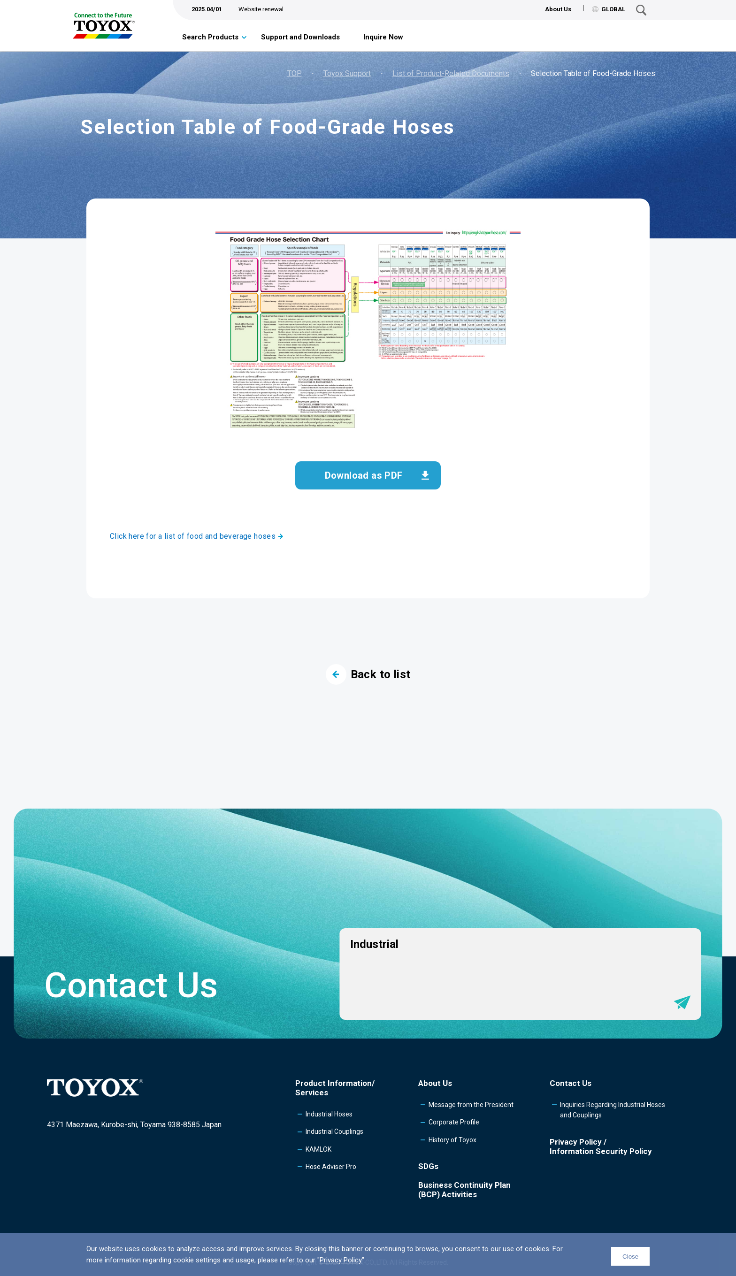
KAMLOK (318, 1149)
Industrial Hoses (329, 1114)
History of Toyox (452, 1140)
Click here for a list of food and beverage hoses (193, 536)
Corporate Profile (454, 1122)
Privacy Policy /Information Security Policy (601, 1146)
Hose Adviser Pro (331, 1166)
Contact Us (570, 1083)
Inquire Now (383, 37)
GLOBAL (608, 9)
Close (630, 1256)
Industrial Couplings (334, 1131)
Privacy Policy (341, 1260)
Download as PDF (364, 475)
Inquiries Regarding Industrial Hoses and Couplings (612, 1110)
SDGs (428, 1166)
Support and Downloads (300, 37)
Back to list (368, 674)
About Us (558, 9)
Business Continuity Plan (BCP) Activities (464, 1189)
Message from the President (471, 1104)
